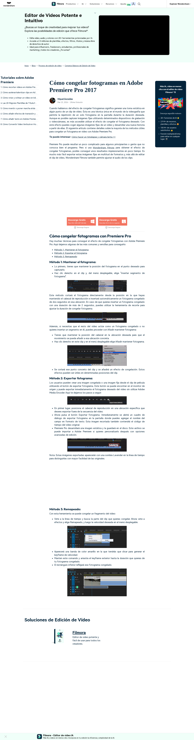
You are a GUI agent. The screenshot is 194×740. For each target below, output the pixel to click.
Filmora (80, 632)
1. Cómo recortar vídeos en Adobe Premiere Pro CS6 (24, 87)
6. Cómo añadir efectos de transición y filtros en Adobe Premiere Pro (32, 114)
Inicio (27, 66)
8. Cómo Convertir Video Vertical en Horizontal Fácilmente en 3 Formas (33, 124)
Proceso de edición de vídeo (50, 66)
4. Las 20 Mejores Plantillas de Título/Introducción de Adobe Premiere (32, 103)
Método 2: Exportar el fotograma (71, 252)
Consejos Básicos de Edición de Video (80, 66)
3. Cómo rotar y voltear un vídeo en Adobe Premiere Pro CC (28, 98)
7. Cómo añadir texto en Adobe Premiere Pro (21, 119)
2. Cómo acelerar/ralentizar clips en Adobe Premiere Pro (26, 92)
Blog (34, 66)
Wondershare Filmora (104, 147)
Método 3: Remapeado (66, 256)
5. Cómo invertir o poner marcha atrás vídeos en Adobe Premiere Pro (32, 108)
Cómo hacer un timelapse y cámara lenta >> (94, 137)
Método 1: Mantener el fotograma (71, 249)
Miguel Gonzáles (66, 98)
